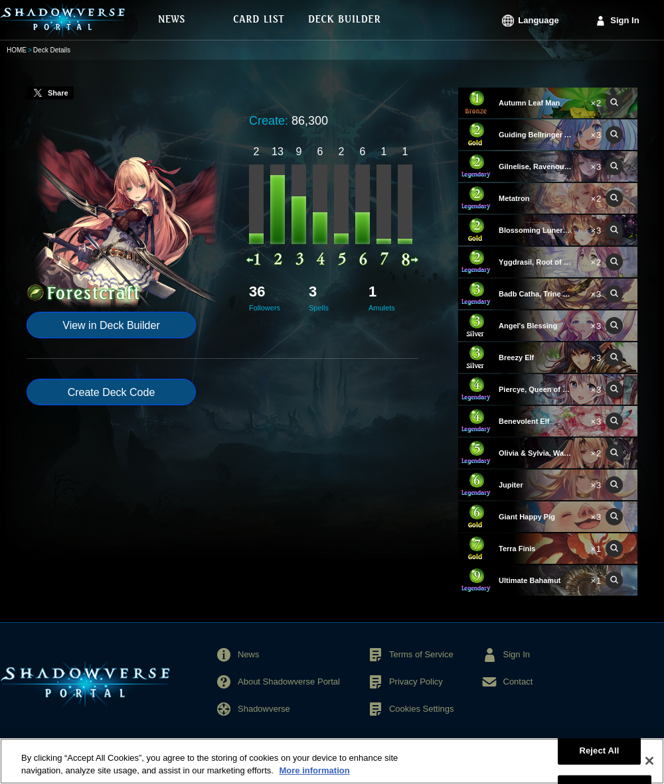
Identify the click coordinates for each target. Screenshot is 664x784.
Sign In (624, 20)
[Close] (649, 768)
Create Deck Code (111, 392)
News (249, 654)
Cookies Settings (421, 709)
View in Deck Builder (110, 325)
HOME (17, 50)
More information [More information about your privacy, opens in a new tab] (314, 778)
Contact (518, 681)
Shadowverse (264, 709)
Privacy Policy (416, 681)
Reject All (599, 757)
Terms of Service (421, 654)
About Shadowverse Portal (289, 681)
